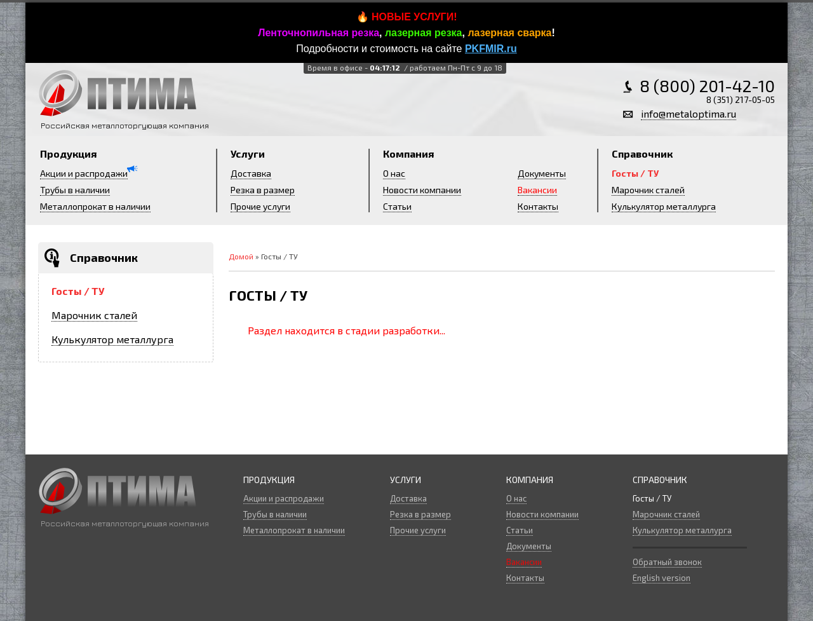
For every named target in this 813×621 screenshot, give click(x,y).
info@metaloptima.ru (688, 113)
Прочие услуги (260, 206)
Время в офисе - (404, 67)
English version (661, 578)
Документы (542, 173)
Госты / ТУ (635, 173)
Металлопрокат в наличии (95, 206)
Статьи (397, 206)
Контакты (538, 206)
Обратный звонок (667, 562)
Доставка (251, 173)
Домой (241, 256)
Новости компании (422, 189)
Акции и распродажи (84, 173)
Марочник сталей (648, 189)
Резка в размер (263, 189)
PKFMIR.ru (491, 48)
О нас (394, 173)
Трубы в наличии (75, 189)
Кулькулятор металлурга (664, 206)
